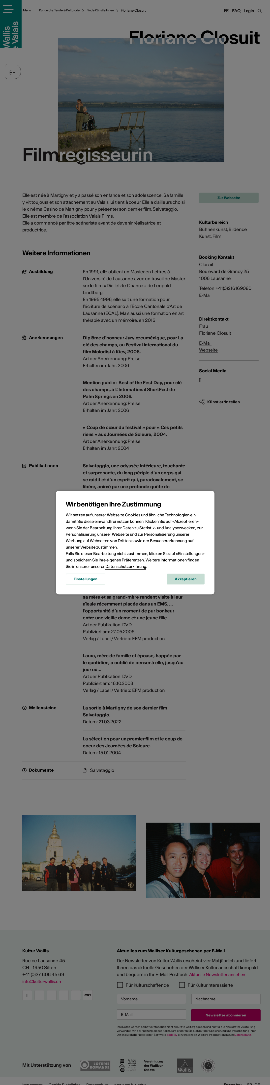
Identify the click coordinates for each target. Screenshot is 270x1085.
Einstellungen (85, 580)
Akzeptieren (186, 580)
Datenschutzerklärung (125, 567)
